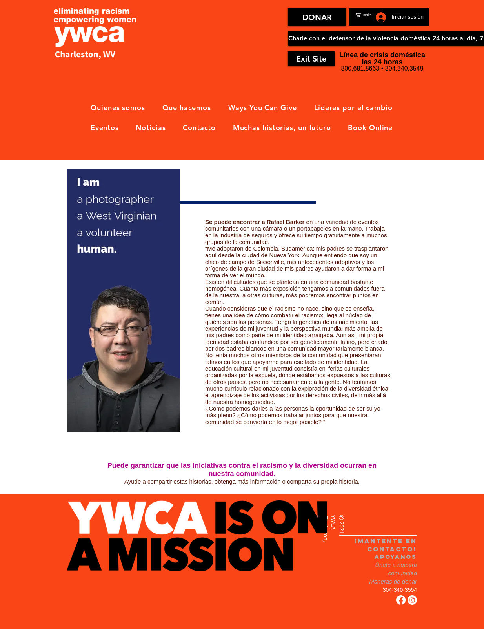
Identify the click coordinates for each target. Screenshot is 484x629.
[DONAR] (317, 17)
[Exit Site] (311, 58)
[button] (372, 15)
